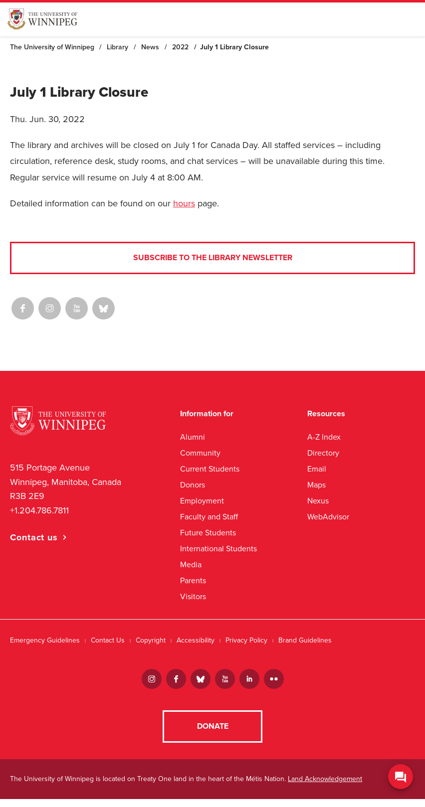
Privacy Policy (246, 640)
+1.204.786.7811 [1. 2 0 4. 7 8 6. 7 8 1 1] (39, 510)
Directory (323, 453)
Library (117, 47)
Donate (212, 734)
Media (191, 564)
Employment (202, 500)
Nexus (318, 500)
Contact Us (108, 640)
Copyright (151, 640)
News (150, 47)
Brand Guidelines (305, 640)
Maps (316, 484)
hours (184, 203)
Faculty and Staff (209, 516)
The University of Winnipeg (52, 47)
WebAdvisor (328, 516)
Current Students (209, 469)
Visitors (193, 596)
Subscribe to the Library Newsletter (212, 258)
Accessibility (195, 640)
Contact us (34, 537)
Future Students (208, 532)
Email (316, 469)
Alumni (192, 437)
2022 (180, 47)
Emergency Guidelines (45, 640)
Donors (192, 484)
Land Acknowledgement (325, 787)
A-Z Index (324, 437)
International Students (218, 548)
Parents (193, 580)
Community (200, 453)
